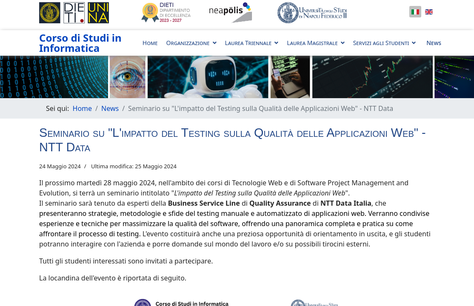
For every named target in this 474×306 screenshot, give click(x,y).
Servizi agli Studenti (381, 43)
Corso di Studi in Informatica (80, 43)
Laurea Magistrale (312, 43)
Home (150, 43)
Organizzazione (188, 43)
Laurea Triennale (248, 43)
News (433, 43)
